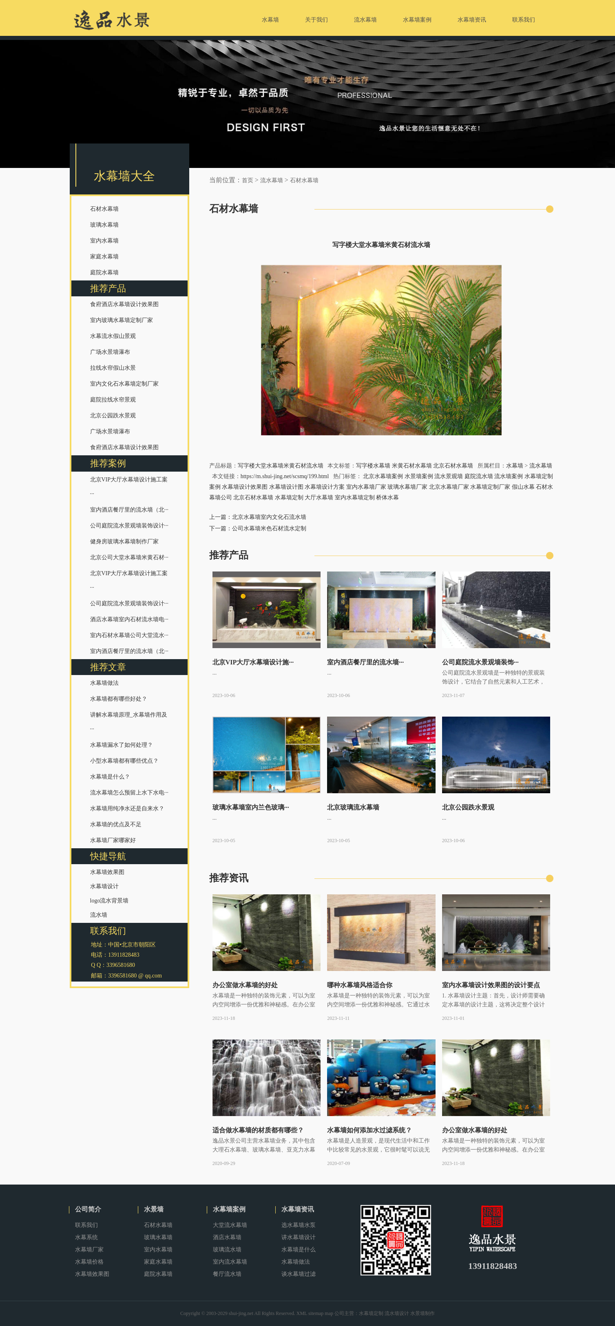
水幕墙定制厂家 (490, 487)
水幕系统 (86, 1237)
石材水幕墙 (104, 209)
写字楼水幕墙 (373, 466)
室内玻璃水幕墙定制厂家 (121, 320)
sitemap (315, 1313)
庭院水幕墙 (104, 272)
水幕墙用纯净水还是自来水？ (127, 808)
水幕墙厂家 (89, 1250)
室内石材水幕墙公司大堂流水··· (129, 635)
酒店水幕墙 (227, 1237)
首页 (247, 180)
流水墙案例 (508, 476)
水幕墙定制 (289, 497)
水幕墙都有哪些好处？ (118, 699)
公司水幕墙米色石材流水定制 (269, 528)
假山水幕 (523, 487)
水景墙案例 (419, 476)
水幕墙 (514, 466)
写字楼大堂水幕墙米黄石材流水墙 (280, 466)
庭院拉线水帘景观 (113, 400)
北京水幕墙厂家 (449, 487)
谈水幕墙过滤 (298, 1274)
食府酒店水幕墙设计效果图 (124, 304)
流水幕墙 (271, 180)
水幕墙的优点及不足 (116, 824)
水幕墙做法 (104, 683)
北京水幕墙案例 (383, 476)
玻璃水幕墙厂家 (407, 487)
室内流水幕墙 (230, 1262)
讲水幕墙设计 (298, 1237)
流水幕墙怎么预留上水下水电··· (129, 793)
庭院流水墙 (479, 476)
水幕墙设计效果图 (245, 487)
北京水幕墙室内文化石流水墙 (269, 517)
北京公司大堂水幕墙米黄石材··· (129, 557)
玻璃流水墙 (227, 1250)
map (329, 1313)
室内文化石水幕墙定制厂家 (124, 384)
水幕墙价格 (89, 1262)
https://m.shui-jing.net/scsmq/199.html (285, 476)
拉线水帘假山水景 (113, 368)
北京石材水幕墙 (453, 466)
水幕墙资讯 (297, 1209)
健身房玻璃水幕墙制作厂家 (124, 541)
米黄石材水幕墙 (412, 466)
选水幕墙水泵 (298, 1225)
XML (301, 1313)
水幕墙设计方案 (325, 487)
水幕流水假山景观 (113, 336)
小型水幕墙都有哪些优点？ (124, 761)
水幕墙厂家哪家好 (113, 840)
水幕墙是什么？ (110, 777)
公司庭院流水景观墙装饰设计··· (129, 526)
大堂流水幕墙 (230, 1225)
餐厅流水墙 (227, 1274)
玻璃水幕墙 (104, 225)
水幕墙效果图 (107, 872)
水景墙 (154, 1209)
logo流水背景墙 (109, 901)
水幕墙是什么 (298, 1250)
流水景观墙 (448, 476)
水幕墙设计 (104, 886)
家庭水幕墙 (104, 257)
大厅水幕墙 (319, 497)
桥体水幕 (387, 497)
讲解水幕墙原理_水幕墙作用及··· (128, 722)
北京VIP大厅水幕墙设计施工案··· (129, 487)
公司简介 (88, 1209)
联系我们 (86, 1225)
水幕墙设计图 (286, 487)
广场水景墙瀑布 (110, 352)
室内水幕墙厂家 (366, 487)
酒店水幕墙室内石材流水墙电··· (129, 619)
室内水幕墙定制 (355, 497)
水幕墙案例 (229, 1209)
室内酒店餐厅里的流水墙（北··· (129, 510)
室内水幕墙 (104, 241)
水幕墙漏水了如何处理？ (121, 745)
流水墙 (98, 915)
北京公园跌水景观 (113, 416)
